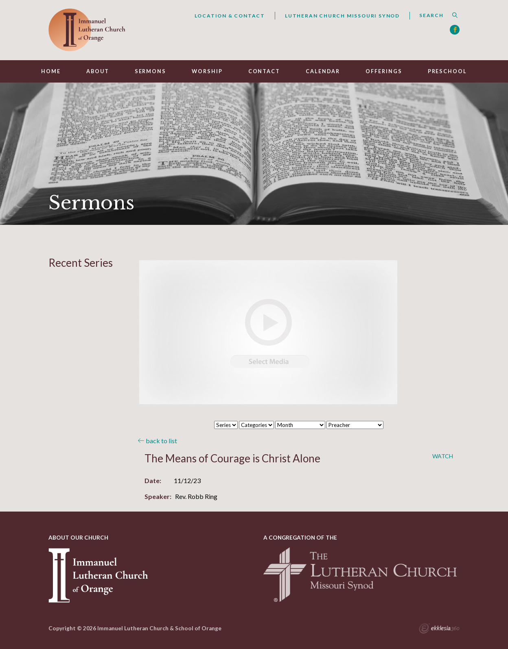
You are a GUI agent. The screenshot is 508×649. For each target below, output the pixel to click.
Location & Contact (230, 16)
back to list (157, 440)
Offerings (384, 71)
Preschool (447, 71)
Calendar (323, 71)
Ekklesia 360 (439, 629)
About (97, 71)
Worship (207, 71)
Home (51, 71)
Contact (264, 71)
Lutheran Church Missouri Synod (342, 16)
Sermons (150, 71)
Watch (442, 456)
